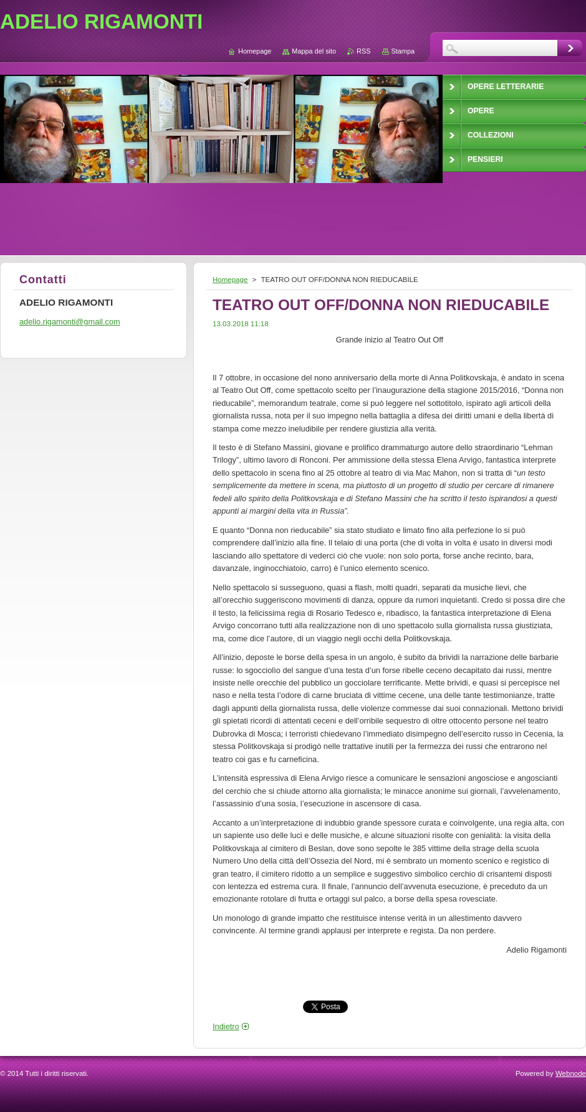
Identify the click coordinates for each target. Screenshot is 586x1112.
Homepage (230, 279)
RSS (363, 51)
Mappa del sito (314, 51)
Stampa (403, 51)
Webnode (570, 1073)
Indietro (226, 1026)
